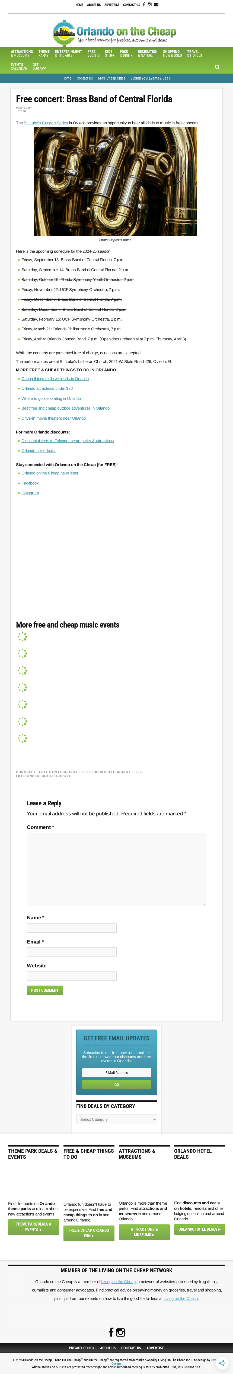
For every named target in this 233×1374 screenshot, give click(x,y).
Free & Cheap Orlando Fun (89, 1233)
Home (79, 5)
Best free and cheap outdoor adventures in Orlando (65, 408)
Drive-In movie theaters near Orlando (53, 418)
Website (37, 965)
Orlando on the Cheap (116, 33)
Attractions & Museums (144, 1232)
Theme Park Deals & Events (34, 1226)
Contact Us (131, 5)
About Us (94, 5)
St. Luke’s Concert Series (46, 123)
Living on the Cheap (118, 1281)
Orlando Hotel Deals (197, 1229)
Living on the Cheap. (181, 1298)
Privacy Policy (82, 1347)
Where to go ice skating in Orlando (51, 398)
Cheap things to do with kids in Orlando (55, 378)
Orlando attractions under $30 (47, 388)
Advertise (111, 5)
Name (35, 917)
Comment (40, 827)
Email (35, 941)
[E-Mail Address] (116, 1072)
